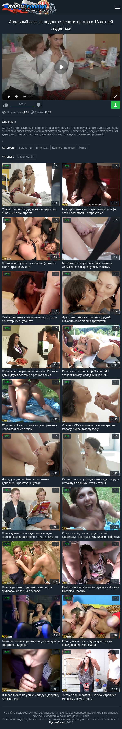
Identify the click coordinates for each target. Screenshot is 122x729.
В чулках (42, 147)
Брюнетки (25, 147)
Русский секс (57, 722)
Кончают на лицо (63, 147)
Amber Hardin (25, 156)
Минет (83, 147)
